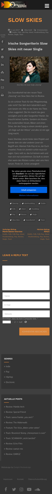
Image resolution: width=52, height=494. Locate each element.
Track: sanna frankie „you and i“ (18, 417)
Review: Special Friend (15, 412)
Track (21, 34)
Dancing (15, 203)
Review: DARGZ (12, 454)
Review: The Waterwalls (15, 422)
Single (16, 34)
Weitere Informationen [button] (29, 195)
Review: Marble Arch (14, 406)
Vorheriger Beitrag (14, 230)
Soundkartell (30, 220)
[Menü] (47, 6)
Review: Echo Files (13, 443)
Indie (7, 366)
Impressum (7, 479)
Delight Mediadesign (22, 467)
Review (10, 34)
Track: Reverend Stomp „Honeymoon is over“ (25, 433)
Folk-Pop (25, 32)
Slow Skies (16, 220)
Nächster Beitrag (38, 230)
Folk (19, 32)
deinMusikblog (29, 203)
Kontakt (20, 479)
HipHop (8, 377)
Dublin (14, 32)
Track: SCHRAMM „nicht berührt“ (20, 438)
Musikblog (35, 209)
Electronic (9, 382)
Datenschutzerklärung (37, 479)
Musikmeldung (39, 32)
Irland (31, 32)
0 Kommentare (42, 30)
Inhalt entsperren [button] (28, 190)
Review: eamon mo (13, 448)
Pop (46, 32)
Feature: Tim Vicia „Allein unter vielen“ (22, 427)
